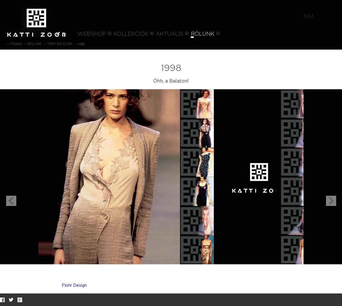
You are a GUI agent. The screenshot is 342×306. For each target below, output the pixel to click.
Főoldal (16, 44)
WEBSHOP (91, 34)
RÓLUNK (202, 34)
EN (307, 16)
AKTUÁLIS (169, 34)
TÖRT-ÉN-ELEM (59, 44)
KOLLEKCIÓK (131, 34)
